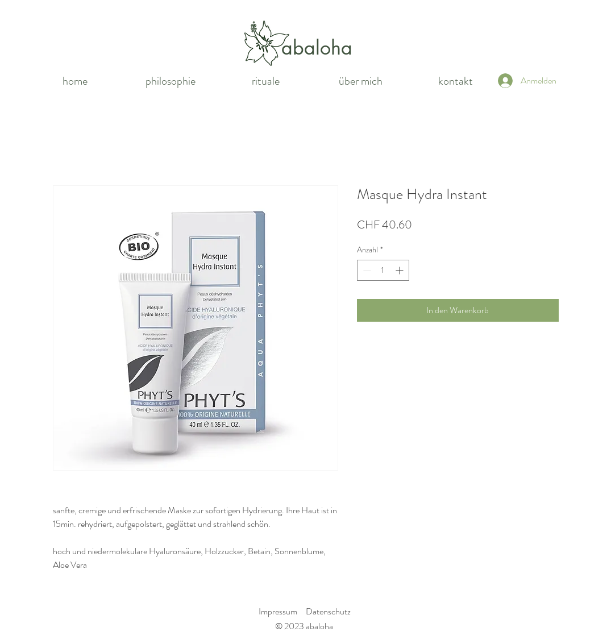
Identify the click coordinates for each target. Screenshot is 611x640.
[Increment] (400, 270)
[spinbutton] (383, 270)
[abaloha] (317, 47)
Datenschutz (328, 611)
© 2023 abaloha (304, 626)
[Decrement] (366, 270)
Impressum (278, 611)
